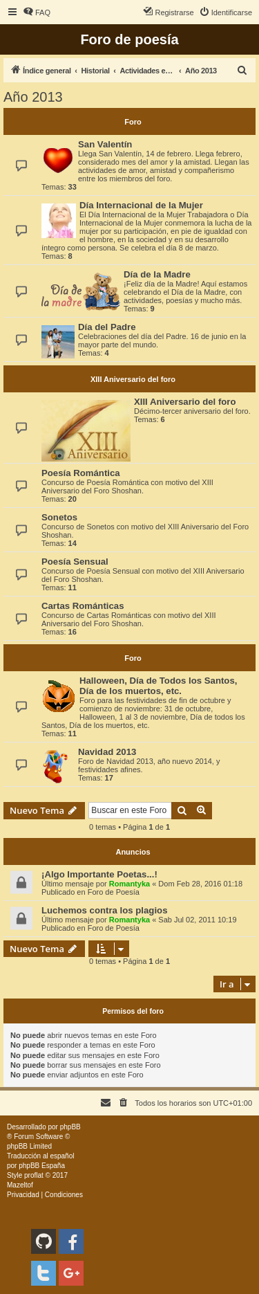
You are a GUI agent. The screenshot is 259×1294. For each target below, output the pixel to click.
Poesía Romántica (80, 473)
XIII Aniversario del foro (132, 379)
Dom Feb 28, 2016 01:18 (200, 884)
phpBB (70, 1127)
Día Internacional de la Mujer (141, 205)
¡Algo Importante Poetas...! (99, 874)
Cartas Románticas (82, 606)
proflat (34, 1175)
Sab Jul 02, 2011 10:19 (197, 919)
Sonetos (59, 517)
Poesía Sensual (74, 561)
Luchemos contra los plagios (104, 910)
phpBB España (42, 1165)
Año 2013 (33, 96)
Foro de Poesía (114, 892)
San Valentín (105, 144)
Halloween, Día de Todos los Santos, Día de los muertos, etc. (158, 685)
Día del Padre (107, 327)
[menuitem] (36, 12)
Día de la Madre (157, 274)
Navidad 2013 (107, 752)
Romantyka (129, 884)
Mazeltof (20, 1185)
